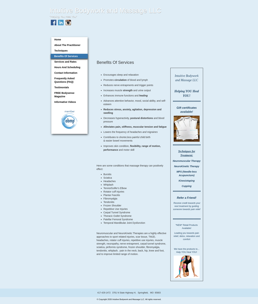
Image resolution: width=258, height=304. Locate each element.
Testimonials (61, 87)
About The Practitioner (67, 45)
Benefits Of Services (66, 56)
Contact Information (65, 72)
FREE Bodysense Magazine (64, 95)
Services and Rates (65, 61)
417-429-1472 (104, 293)
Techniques (61, 50)
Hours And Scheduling (67, 67)
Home (57, 39)
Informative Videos (65, 102)
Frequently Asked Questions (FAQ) (64, 80)
